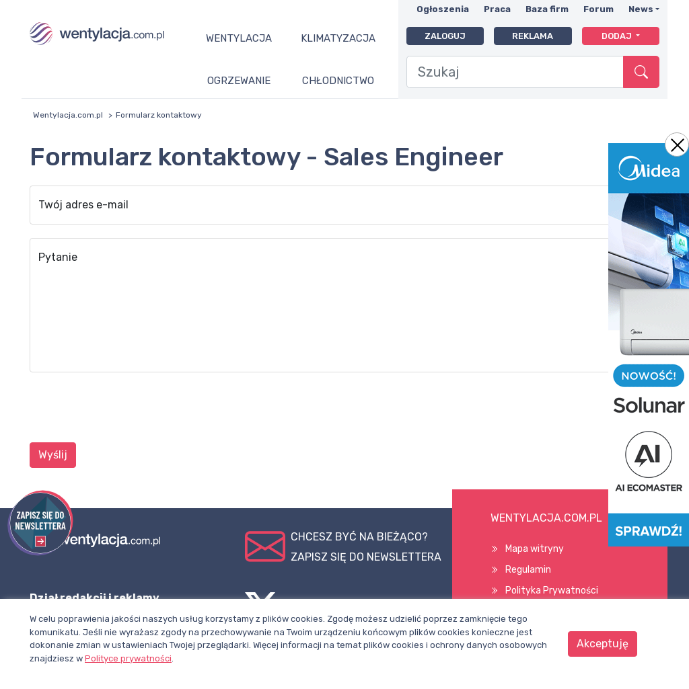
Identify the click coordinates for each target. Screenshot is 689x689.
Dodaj (618, 36)
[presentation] (132, 409)
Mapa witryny (534, 549)
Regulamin (528, 569)
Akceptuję (602, 643)
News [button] (640, 9)
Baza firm (547, 9)
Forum (598, 9)
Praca (497, 9)
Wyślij (52, 454)
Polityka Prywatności (551, 590)
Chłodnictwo (338, 81)
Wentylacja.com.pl (68, 115)
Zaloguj (445, 36)
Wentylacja (239, 38)
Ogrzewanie (238, 81)
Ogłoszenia (442, 9)
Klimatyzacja (338, 38)
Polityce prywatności (128, 658)
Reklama (532, 36)
